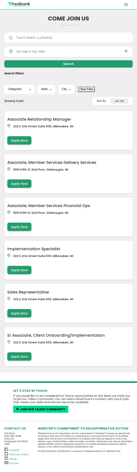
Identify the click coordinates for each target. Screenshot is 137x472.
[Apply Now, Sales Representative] (19, 315)
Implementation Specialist (33, 250)
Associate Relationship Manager (39, 119)
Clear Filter (86, 89)
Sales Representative (28, 293)
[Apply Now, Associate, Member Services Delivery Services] (19, 184)
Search (68, 64)
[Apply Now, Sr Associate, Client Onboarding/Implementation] (19, 358)
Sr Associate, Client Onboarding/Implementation (56, 337)
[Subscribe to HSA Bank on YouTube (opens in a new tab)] (11, 465)
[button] (126, 51)
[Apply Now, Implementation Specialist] (19, 271)
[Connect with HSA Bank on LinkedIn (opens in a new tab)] (10, 460)
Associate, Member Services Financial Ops (48, 206)
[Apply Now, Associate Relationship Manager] (19, 140)
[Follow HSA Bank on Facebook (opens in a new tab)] (11, 451)
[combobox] (68, 51)
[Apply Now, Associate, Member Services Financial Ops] (19, 227)
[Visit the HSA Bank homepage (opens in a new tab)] (31, 4)
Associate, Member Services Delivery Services (51, 163)
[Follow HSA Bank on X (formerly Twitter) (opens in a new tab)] (16, 456)
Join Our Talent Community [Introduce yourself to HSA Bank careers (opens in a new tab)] (42, 411)
